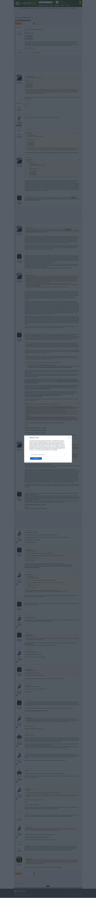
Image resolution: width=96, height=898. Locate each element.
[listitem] (48, 454)
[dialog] (48, 449)
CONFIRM (35, 458)
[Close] (69, 438)
